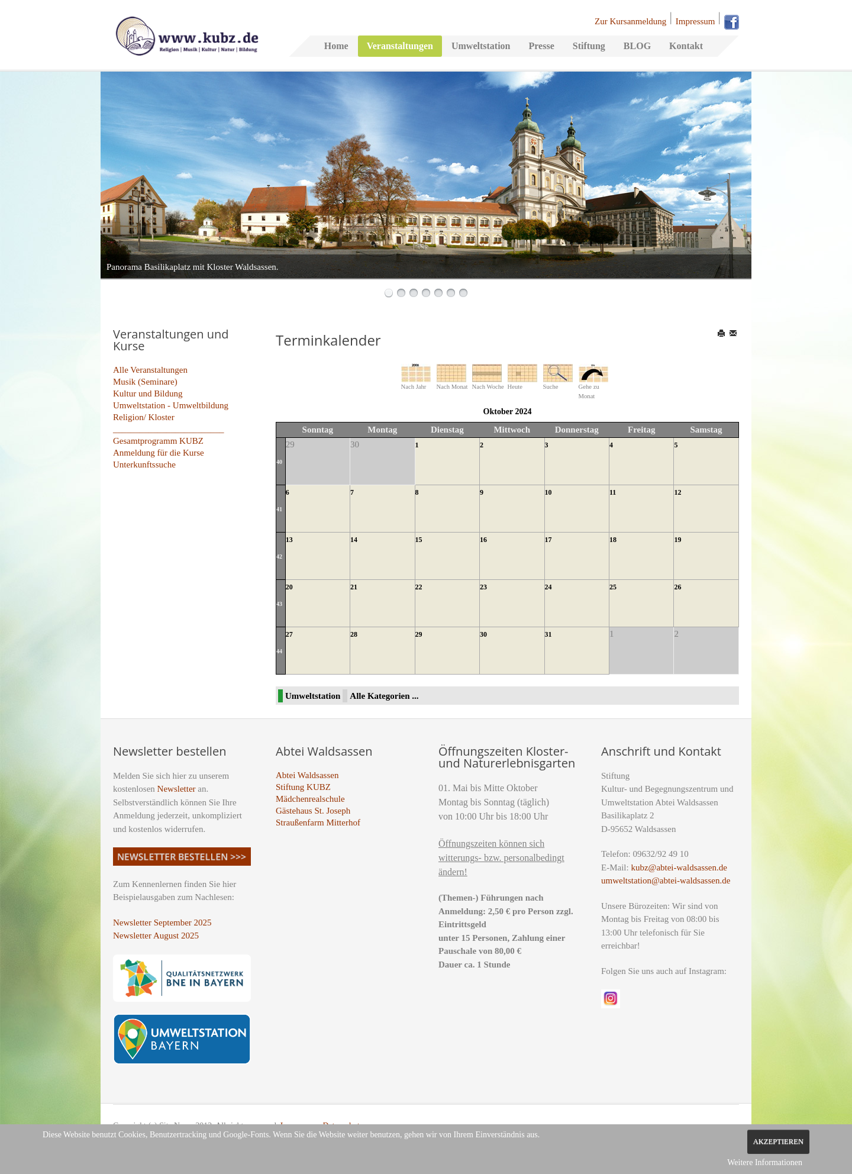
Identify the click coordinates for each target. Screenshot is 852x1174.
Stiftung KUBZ (303, 787)
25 (613, 587)
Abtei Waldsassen (307, 775)
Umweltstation (481, 46)
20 (289, 587)
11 (612, 492)
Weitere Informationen (764, 1162)
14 (353, 540)
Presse (541, 46)
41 (279, 509)
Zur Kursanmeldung (630, 21)
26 (677, 587)
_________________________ (168, 429)
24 (548, 587)
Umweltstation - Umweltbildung (170, 405)
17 (548, 540)
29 (418, 634)
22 (418, 587)
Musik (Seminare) (145, 381)
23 (483, 587)
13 (289, 540)
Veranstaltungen (400, 46)
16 (483, 540)
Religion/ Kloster (144, 417)
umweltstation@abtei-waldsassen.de (665, 880)
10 (548, 492)
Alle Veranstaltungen (150, 370)
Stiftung (589, 46)
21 (353, 587)
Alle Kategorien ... (384, 696)
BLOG (637, 46)
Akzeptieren (778, 1141)
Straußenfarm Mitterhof (318, 822)
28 (353, 634)
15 (418, 540)
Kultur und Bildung (148, 393)
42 (279, 556)
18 (613, 540)
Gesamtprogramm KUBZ (158, 441)
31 (548, 634)
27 (289, 634)
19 (677, 540)
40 (279, 462)
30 (483, 634)
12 (677, 492)
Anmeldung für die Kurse (158, 452)
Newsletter (176, 789)
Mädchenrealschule (310, 799)
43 (279, 604)
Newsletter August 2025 (156, 935)
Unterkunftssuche (144, 464)
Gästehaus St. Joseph (313, 810)
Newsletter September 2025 (162, 922)
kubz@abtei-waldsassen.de (679, 867)
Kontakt (686, 46)
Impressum (695, 21)
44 (279, 651)
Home (336, 46)
